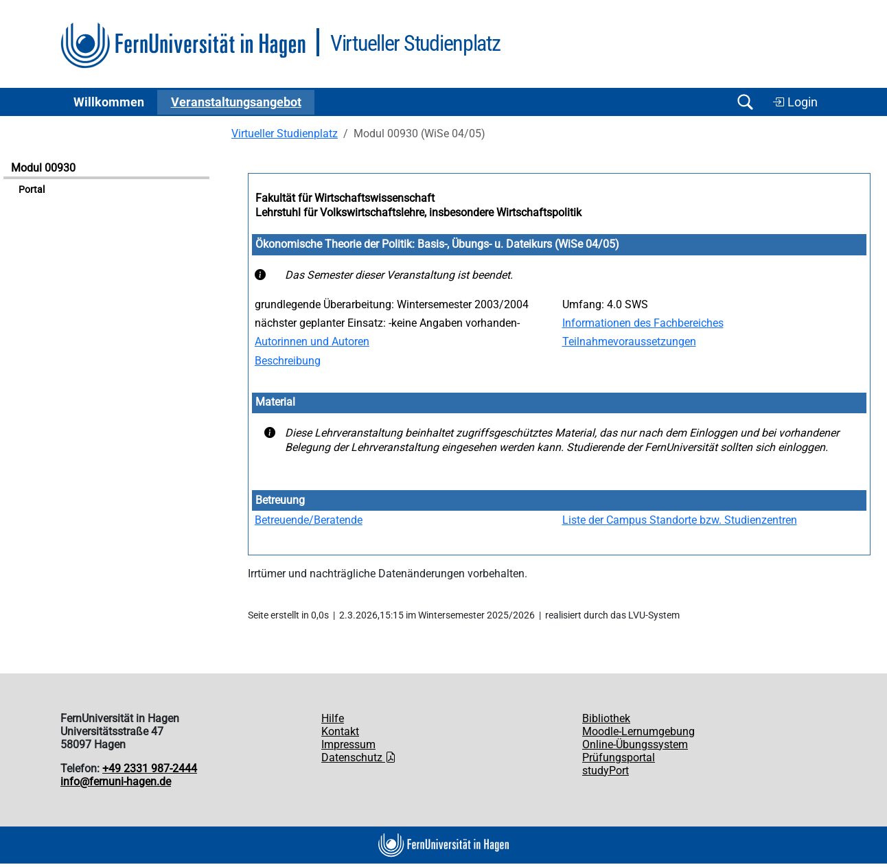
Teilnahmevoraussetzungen (629, 341)
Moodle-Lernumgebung (638, 731)
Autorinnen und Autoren (312, 341)
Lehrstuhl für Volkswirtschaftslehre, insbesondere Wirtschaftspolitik (418, 212)
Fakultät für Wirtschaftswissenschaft (345, 198)
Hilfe (332, 718)
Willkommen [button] (108, 102)
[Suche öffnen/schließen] (744, 102)
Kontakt (340, 731)
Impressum (348, 744)
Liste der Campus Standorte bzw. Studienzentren (679, 520)
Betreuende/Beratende (308, 520)
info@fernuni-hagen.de (115, 781)
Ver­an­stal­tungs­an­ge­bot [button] (236, 102)
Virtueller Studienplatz (284, 133)
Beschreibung (288, 360)
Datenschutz (358, 757)
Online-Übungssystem (635, 744)
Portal (32, 190)
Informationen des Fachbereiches (643, 323)
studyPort (605, 770)
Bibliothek (606, 718)
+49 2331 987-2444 (149, 768)
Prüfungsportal (618, 757)
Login (795, 102)
